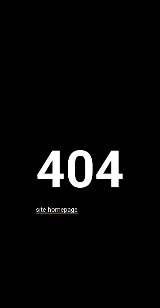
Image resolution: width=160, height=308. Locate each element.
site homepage (57, 209)
